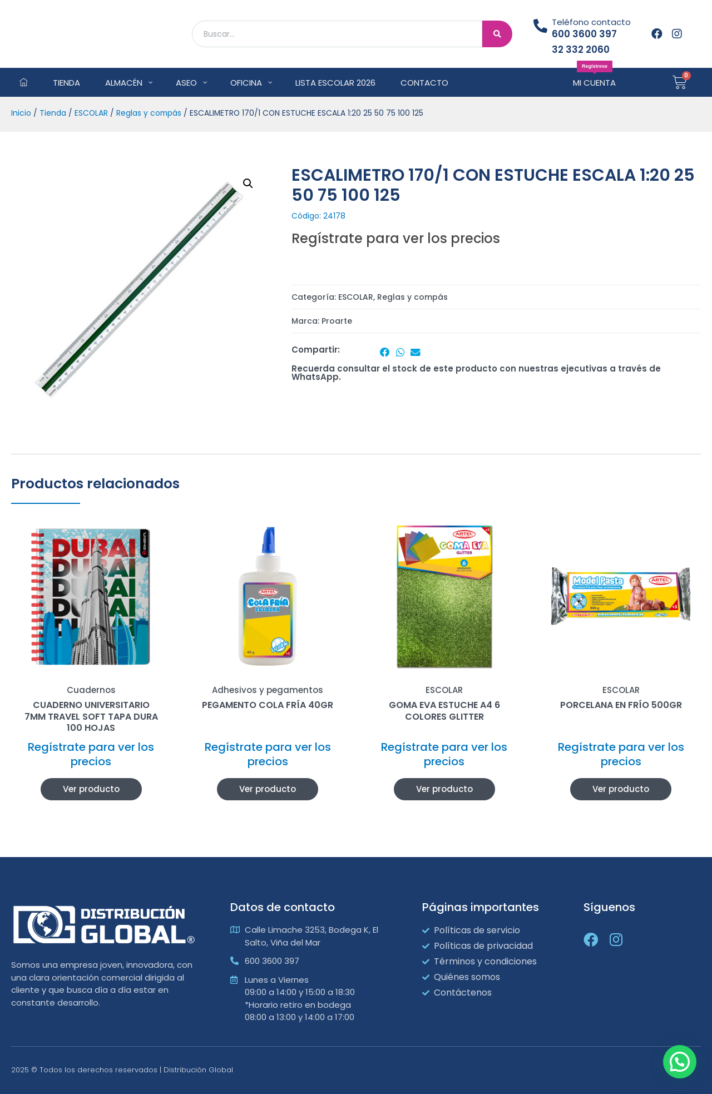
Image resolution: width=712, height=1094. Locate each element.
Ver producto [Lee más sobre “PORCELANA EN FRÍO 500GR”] (620, 789)
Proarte (337, 320)
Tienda (52, 113)
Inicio (21, 113)
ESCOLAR (91, 113)
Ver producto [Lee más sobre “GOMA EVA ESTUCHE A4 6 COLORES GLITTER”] (444, 789)
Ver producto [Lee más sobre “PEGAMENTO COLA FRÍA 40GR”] (267, 789)
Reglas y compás (148, 113)
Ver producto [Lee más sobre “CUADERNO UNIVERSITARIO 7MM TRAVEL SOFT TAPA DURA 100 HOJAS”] (91, 789)
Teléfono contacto (591, 22)
